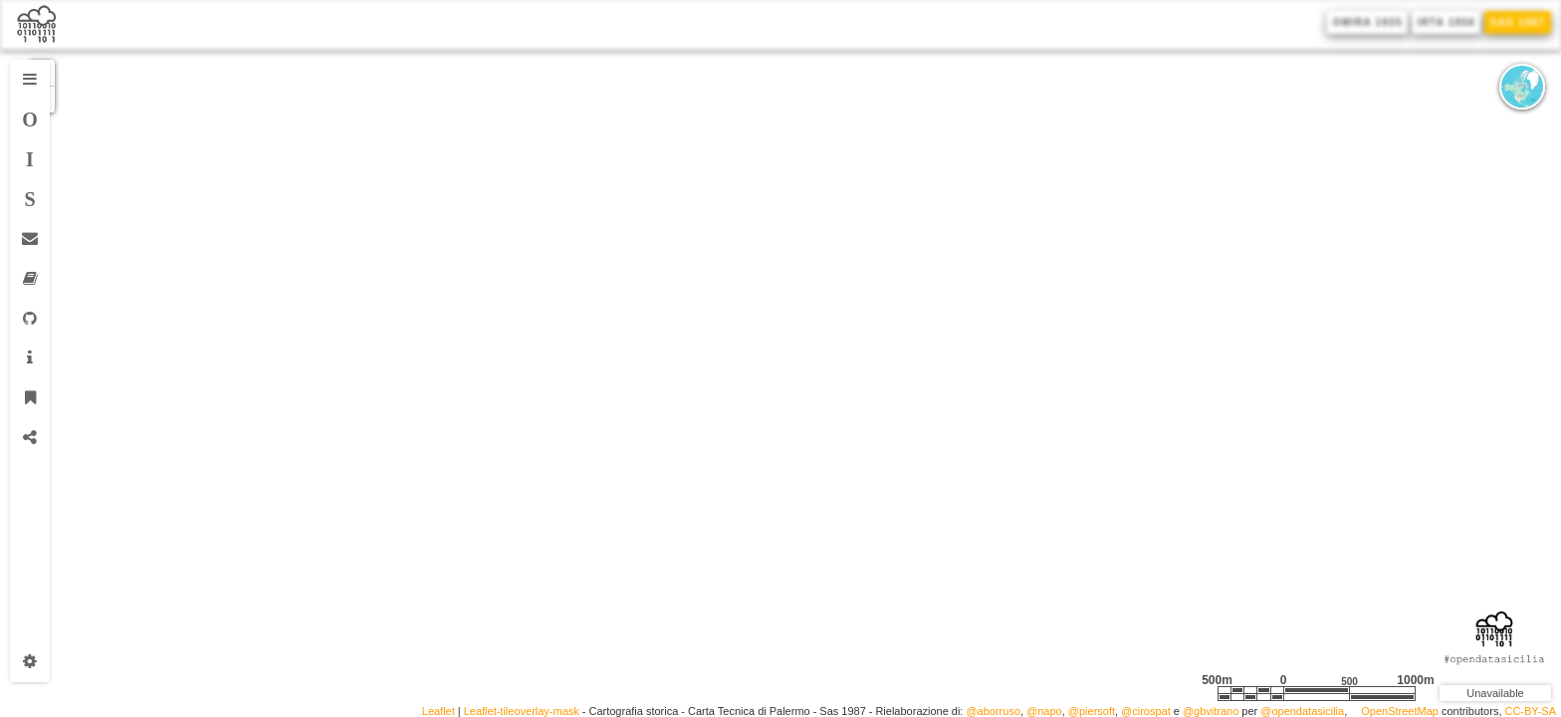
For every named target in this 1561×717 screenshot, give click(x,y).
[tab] (30, 80)
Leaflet (438, 711)
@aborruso (993, 711)
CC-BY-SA (1530, 711)
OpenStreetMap (1400, 711)
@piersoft (1091, 711)
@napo (1044, 711)
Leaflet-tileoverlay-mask (521, 711)
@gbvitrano (1210, 711)
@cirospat (1146, 711)
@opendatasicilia (1302, 711)
